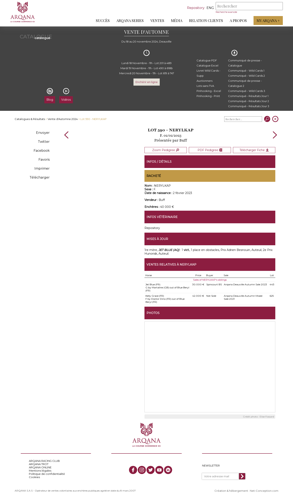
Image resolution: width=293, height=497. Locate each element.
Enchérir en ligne (147, 82)
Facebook (42, 151)
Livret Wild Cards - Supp (208, 73)
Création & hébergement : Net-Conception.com (246, 490)
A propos (238, 20)
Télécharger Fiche (254, 150)
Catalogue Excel (207, 65)
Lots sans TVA (205, 85)
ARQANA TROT (38, 463)
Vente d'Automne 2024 (63, 119)
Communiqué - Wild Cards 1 (246, 70)
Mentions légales (40, 470)
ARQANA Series (130, 20)
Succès (103, 20)
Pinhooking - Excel (209, 91)
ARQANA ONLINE (40, 467)
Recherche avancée (226, 12)
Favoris (44, 159)
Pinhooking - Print (208, 96)
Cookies (34, 476)
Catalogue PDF (207, 60)
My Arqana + (268, 20)
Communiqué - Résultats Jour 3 (248, 106)
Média (176, 20)
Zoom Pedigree (165, 150)
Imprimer (42, 168)
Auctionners (204, 80)
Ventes (157, 20)
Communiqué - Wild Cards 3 (246, 91)
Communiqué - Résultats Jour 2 (248, 101)
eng (210, 8)
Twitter (44, 142)
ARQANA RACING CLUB (44, 460)
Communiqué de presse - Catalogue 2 (245, 83)
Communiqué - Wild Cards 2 (246, 75)
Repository (195, 8)
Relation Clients (206, 20)
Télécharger (40, 177)
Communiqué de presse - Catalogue (245, 63)
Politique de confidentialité (47, 473)
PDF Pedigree (210, 150)
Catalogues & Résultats (30, 119)
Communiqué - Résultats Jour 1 (248, 96)
